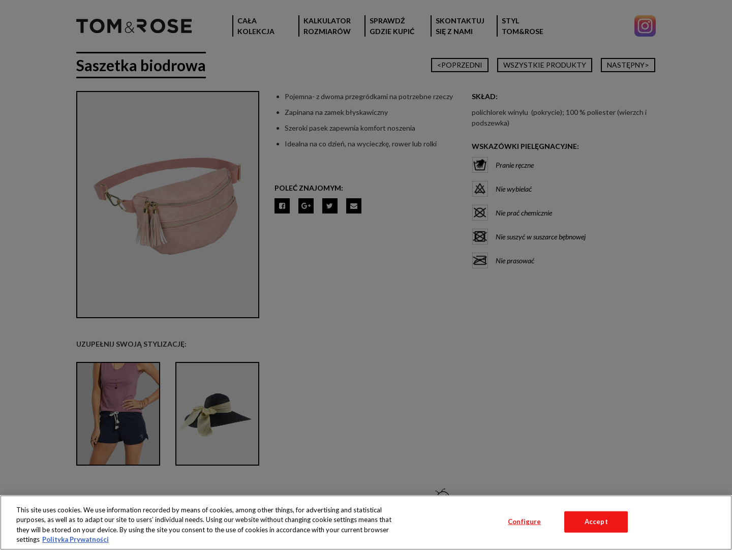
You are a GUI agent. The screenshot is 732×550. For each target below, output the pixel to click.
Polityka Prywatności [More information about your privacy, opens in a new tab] (75, 539)
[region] (366, 522)
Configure (524, 521)
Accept (596, 521)
